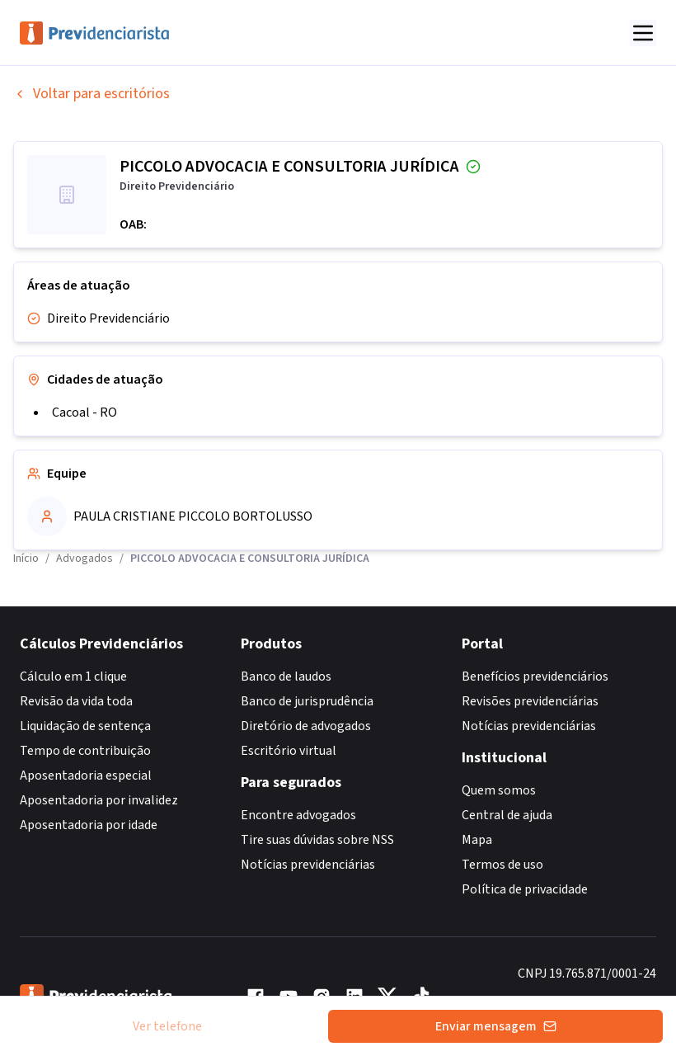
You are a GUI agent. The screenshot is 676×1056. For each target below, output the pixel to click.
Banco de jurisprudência (307, 701)
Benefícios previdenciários (535, 676)
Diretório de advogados (306, 726)
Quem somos (499, 790)
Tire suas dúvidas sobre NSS (317, 839)
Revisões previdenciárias (530, 701)
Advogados (84, 558)
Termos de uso (502, 864)
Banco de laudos (286, 676)
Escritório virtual (288, 750)
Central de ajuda (507, 815)
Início (26, 558)
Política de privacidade (525, 889)
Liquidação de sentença (85, 726)
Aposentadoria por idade (88, 825)
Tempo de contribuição (85, 750)
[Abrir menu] (643, 33)
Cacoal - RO (84, 412)
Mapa (477, 839)
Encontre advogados (298, 815)
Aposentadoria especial (86, 775)
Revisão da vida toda (76, 701)
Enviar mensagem (495, 1026)
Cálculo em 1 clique (73, 676)
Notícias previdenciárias (308, 864)
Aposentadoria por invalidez (99, 800)
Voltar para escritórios (91, 93)
